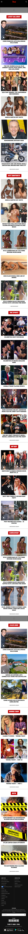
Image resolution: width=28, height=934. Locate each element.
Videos (2, 905)
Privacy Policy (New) (5, 881)
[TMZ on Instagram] (17, 920)
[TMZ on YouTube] (15, 920)
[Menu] (1, 1)
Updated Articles (4, 891)
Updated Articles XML (5, 893)
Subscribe (24, 915)
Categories (3, 895)
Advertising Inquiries (18, 885)
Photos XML (3, 903)
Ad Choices (3, 885)
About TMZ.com (4, 879)
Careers (16, 883)
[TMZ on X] (12, 920)
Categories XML (4, 896)
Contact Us (17, 879)
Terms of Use (3, 883)
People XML (3, 902)
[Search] (26, 1)
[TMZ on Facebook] (10, 920)
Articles (2, 888)
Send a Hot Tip (17, 881)
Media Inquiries (17, 886)
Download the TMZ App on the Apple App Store (8, 929)
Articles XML (3, 890)
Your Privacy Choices (6, 886)
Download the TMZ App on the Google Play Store (19, 929)
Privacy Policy (19, 910)
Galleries (3, 898)
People (2, 900)
